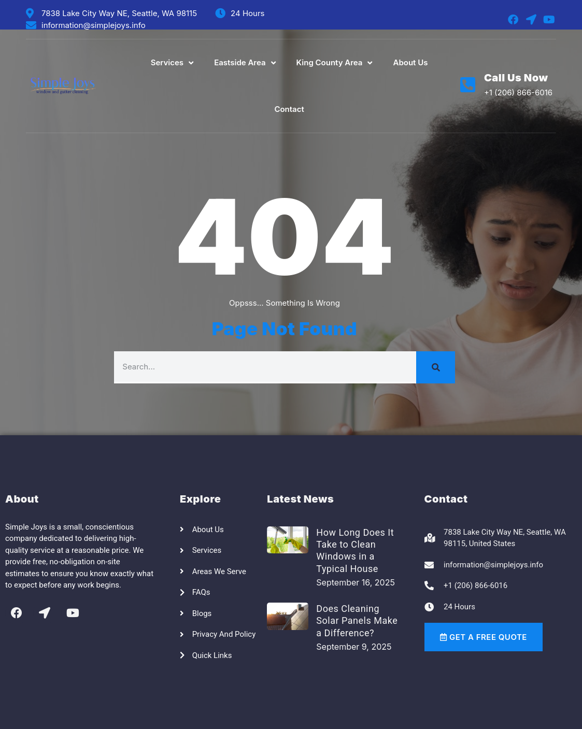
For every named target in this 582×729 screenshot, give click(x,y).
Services (172, 63)
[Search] (435, 367)
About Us (410, 62)
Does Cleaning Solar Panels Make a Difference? (357, 620)
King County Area (334, 63)
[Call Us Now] (467, 84)
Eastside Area (244, 63)
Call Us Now (516, 78)
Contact (289, 109)
